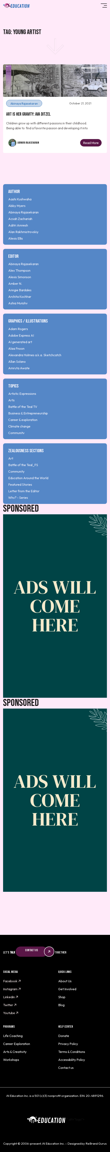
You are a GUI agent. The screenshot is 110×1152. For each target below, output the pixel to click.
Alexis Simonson (19, 288)
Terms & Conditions (71, 1052)
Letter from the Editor (23, 502)
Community (16, 443)
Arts (11, 411)
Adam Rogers (18, 339)
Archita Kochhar (19, 307)
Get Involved (67, 989)
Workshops (11, 1060)
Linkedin (10, 997)
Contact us (66, 1068)
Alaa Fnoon (16, 359)
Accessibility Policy (71, 1060)
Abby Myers (16, 216)
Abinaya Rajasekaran (28, 142)
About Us (65, 981)
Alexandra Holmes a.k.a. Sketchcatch (34, 366)
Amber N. (15, 294)
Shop (61, 997)
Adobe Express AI (21, 346)
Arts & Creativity (15, 1052)
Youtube (11, 1013)
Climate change (19, 437)
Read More (91, 143)
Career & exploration (22, 430)
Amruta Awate (19, 379)
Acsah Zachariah (20, 229)
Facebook (12, 981)
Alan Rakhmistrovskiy (23, 242)
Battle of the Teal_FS (23, 476)
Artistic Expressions (22, 404)
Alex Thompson (19, 281)
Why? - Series (18, 508)
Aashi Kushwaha (19, 210)
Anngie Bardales (19, 301)
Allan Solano (17, 372)
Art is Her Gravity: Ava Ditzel (28, 114)
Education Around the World (28, 489)
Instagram (12, 989)
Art (10, 469)
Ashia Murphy (18, 314)
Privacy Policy (68, 1044)
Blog (61, 1005)
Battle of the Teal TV (22, 417)
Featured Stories (20, 495)
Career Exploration (16, 1044)
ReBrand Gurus (96, 1143)
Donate (63, 1036)
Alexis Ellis (15, 249)
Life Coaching (13, 1036)
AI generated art (20, 353)
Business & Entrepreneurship (28, 424)
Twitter (10, 1005)
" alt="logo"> (55, 1119)
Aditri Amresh (18, 236)
